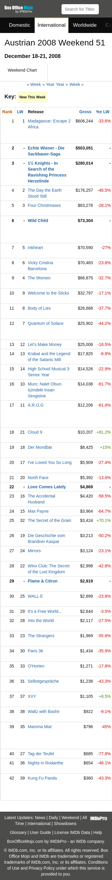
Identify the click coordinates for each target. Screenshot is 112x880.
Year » (62, 84)
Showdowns (65, 823)
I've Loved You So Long (50, 462)
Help (97, 832)
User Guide (40, 832)
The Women (39, 278)
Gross (85, 111)
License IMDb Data (72, 832)
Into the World (41, 620)
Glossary (18, 832)
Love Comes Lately (47, 486)
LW (20, 111)
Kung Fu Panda (42, 778)
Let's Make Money (45, 344)
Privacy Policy (42, 868)
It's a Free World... (45, 611)
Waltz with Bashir (44, 711)
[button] (104, 8)
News (40, 817)
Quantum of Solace (46, 323)
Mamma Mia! (40, 726)
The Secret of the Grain (49, 520)
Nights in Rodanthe (45, 763)
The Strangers (41, 635)
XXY (32, 696)
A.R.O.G (36, 405)
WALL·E (35, 596)
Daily (53, 817)
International (52, 25)
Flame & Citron (43, 581)
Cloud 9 (35, 432)
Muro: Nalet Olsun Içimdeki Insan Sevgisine (45, 390)
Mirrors (34, 550)
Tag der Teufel (41, 753)
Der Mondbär (40, 447)
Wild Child (38, 220)
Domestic (19, 25)
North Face (38, 477)
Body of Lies (39, 308)
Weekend (70, 817)
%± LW (102, 111)
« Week (34, 84)
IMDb (81, 841)
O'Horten (36, 666)
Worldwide (84, 25)
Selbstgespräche (43, 681)
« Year (48, 84)
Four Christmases (44, 205)
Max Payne (38, 511)
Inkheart (35, 247)
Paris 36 (35, 650)
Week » (77, 84)
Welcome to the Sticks (48, 293)
